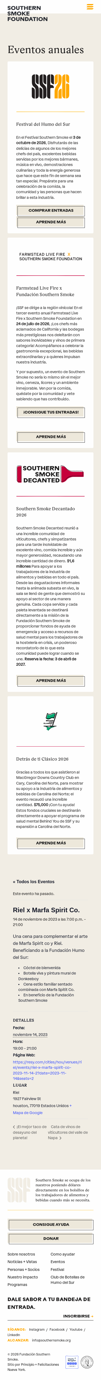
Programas (17, 1284)
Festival (57, 1269)
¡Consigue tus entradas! (51, 413)
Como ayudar (63, 1254)
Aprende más (51, 222)
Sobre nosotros (21, 1254)
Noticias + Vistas (22, 1262)
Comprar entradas (51, 211)
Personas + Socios (24, 1269)
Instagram (37, 1330)
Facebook (57, 1330)
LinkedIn (14, 1335)
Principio (27, 1365)
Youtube (76, 1330)
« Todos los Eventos (33, 881)
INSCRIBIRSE (76, 1317)
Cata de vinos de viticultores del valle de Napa (68, 1132)
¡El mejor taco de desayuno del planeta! (30, 1132)
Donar (51, 1239)
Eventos (58, 1262)
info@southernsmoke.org (51, 1340)
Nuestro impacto (23, 1277)
